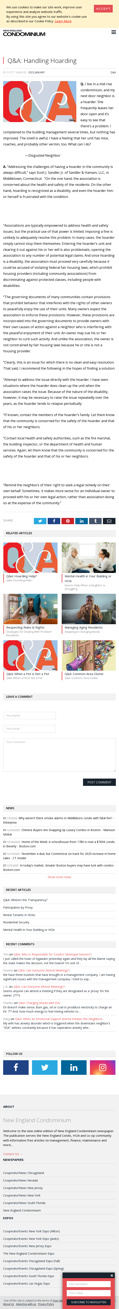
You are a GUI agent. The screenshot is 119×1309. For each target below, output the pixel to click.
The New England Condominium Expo (28, 1253)
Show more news (59, 877)
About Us (8, 1304)
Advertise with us (26, 1304)
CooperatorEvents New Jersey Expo (27, 1246)
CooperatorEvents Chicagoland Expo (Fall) (31, 1261)
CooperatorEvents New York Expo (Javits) (31, 1239)
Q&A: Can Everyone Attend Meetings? (43, 970)
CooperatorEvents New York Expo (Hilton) (31, 1231)
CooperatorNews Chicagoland (23, 1173)
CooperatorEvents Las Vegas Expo (26, 1283)
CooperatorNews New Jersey (23, 1188)
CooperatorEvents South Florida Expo (28, 1276)
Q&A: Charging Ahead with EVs (39, 1003)
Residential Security (16, 922)
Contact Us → (13, 1154)
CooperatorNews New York (21, 1195)
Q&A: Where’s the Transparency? (25, 900)
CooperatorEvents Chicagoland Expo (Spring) (33, 1268)
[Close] (103, 9)
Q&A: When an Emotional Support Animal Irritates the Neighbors (58, 1019)
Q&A (113, 72)
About (8, 1106)
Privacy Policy (46, 1304)
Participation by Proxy (18, 907)
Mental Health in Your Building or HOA (29, 930)
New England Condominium (22, 1210)
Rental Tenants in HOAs (19, 915)
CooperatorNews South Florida (24, 1203)
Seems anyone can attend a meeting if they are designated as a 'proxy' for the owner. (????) (56, 993)
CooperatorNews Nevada (20, 1180)
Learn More (63, 21)
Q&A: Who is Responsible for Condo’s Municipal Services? (52, 954)
